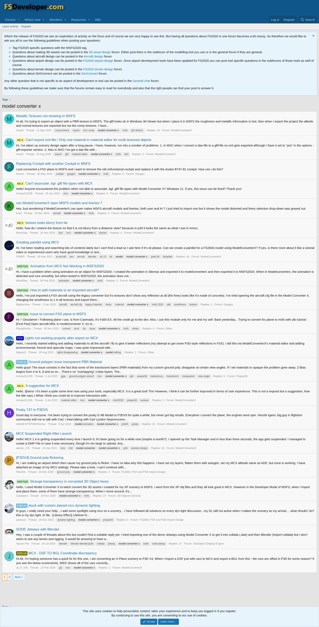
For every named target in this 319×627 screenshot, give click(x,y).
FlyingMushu (23, 328)
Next (17, 577)
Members (55, 19)
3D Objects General (129, 495)
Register (26, 26)
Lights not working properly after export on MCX (57, 338)
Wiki (98, 19)
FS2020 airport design (98, 60)
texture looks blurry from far (42, 223)
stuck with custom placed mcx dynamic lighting (58, 505)
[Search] (307, 19)
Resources (78, 19)
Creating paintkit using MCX (37, 242)
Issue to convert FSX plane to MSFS (51, 314)
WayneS (21, 352)
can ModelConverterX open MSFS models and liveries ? (59, 203)
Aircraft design (93, 56)
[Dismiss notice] (313, 36)
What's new (32, 19)
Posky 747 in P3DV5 (32, 410)
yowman (21, 519)
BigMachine (23, 304)
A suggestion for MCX (37, 386)
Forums (10, 19)
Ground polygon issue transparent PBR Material (59, 362)
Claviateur (22, 495)
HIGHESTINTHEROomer (31, 424)
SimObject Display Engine (208, 543)
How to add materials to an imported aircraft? (57, 290)
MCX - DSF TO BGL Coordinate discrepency (56, 553)
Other (169, 328)
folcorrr (20, 173)
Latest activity (10, 26)
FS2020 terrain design (98, 69)
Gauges (140, 173)
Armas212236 (24, 193)
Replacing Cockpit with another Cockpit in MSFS (53, 164)
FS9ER (20, 256)
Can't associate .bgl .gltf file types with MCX (54, 183)
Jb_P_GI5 (22, 567)
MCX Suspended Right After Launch (44, 434)
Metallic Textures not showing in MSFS (45, 116)
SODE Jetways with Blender (37, 529)
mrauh (20, 130)
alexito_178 (23, 448)
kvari (19, 213)
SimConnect (89, 73)
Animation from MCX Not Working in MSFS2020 (60, 266)
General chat (141, 80)
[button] (19, 19)
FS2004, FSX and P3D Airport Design (143, 471)
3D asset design (100, 52)
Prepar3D (242, 376)
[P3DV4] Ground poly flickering (39, 458)
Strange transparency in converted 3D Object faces (62, 481)
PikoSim (21, 471)
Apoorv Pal (22, 543)
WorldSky (21, 232)
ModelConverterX (181, 130)
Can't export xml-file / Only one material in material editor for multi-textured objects (83, 140)
